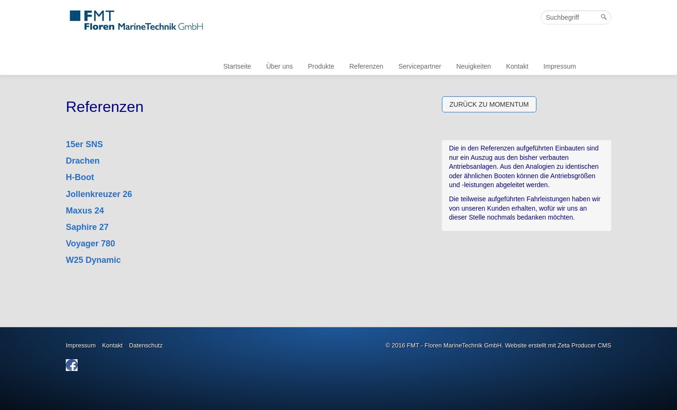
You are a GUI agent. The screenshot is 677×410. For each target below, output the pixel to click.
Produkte (321, 66)
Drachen (83, 161)
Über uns (279, 66)
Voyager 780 (90, 243)
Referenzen (366, 66)
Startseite (237, 66)
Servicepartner (419, 66)
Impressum (559, 66)
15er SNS (84, 144)
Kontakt (517, 66)
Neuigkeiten (473, 66)
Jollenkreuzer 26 (99, 194)
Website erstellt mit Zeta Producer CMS (558, 345)
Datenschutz (146, 345)
